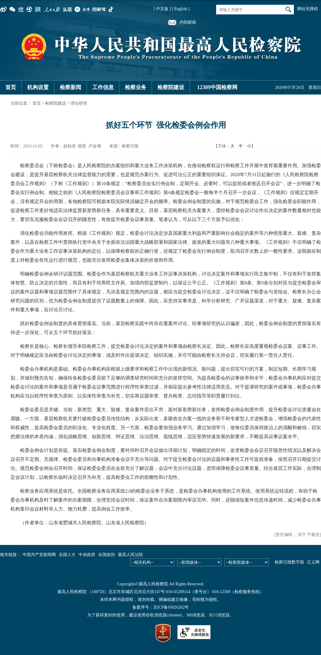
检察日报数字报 (289, 562)
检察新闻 (70, 87)
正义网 (313, 562)
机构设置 (38, 87)
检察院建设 (170, 87)
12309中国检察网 (217, 87)
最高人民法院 (130, 554)
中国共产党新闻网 (39, 554)
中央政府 (87, 554)
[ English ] (181, 9)
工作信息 (103, 87)
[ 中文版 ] (162, 9)
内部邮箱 (187, 22)
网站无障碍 (307, 9)
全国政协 (106, 554)
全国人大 (67, 554)
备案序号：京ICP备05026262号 (160, 607)
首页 (10, 87)
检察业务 (135, 87)
